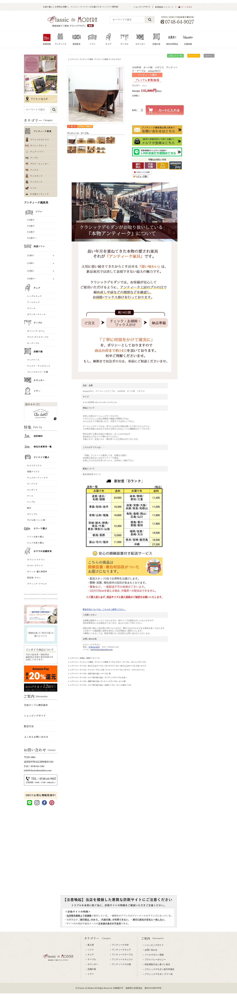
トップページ (73, 59)
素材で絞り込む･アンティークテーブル (102, 681)
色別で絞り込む (94, 673)
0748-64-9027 (94, 647)
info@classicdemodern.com (102, 649)
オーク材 (122, 681)
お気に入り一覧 (175, 56)
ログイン (209, 56)
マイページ (194, 56)
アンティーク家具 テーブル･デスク (108, 59)
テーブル (83, 666)
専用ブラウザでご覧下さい (118, 967)
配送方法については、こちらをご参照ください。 (104, 609)
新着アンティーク (93, 658)
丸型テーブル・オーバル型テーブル (118, 685)
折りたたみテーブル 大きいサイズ (133, 666)
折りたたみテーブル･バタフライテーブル (103, 666)
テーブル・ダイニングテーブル (134, 662)
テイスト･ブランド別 (96, 670)
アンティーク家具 (86, 59)
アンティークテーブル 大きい (116, 677)
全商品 (82, 658)
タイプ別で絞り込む (95, 677)
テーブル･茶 (106, 673)
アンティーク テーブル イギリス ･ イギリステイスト (125, 670)
